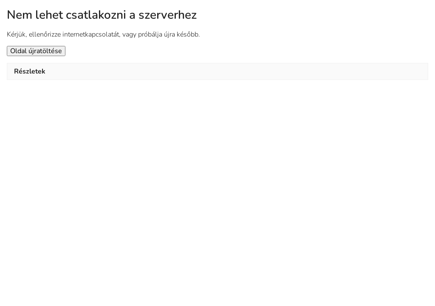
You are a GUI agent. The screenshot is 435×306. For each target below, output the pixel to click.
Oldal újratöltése (36, 51)
